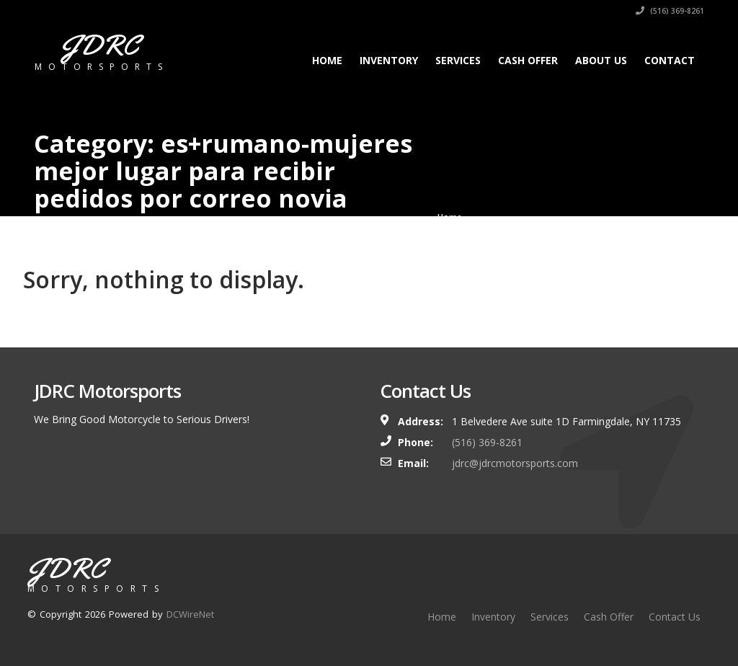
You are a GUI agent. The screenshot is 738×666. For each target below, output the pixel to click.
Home (327, 60)
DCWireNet (190, 614)
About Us (601, 60)
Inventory (389, 60)
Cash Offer (528, 60)
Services (458, 60)
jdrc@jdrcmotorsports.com (515, 463)
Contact (669, 60)
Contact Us (675, 616)
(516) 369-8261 (670, 11)
